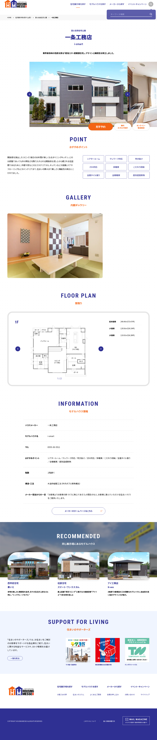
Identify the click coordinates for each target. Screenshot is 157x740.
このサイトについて (90, 721)
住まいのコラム (78, 694)
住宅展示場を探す (78, 7)
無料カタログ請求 (123, 126)
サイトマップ (145, 694)
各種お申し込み (113, 694)
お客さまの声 (62, 694)
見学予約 (100, 126)
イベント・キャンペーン (137, 7)
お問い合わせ (130, 694)
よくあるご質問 (95, 694)
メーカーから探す (117, 7)
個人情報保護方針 (109, 721)
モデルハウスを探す (97, 7)
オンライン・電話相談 (141, 126)
